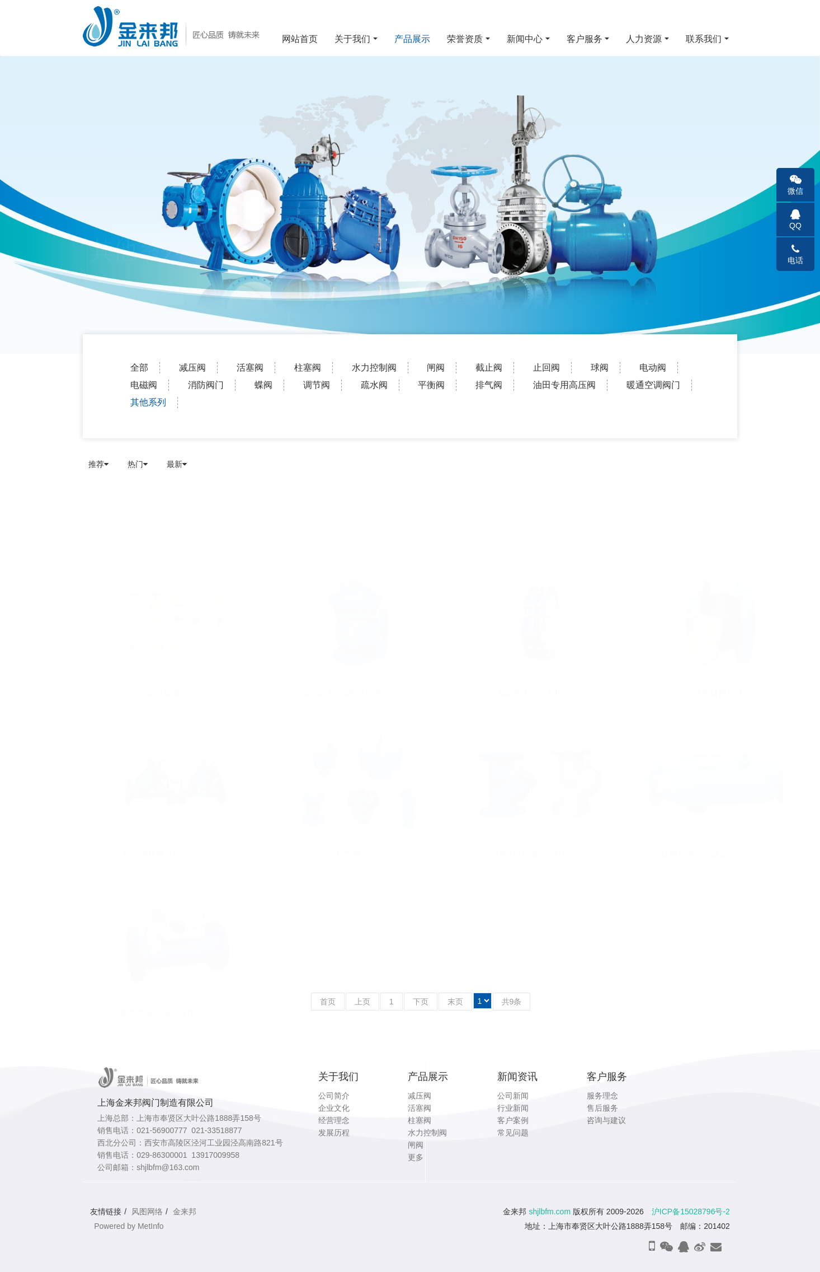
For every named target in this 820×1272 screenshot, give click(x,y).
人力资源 (644, 39)
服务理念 (602, 1095)
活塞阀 (250, 367)
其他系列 (148, 402)
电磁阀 (143, 385)
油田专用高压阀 (564, 385)
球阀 (600, 367)
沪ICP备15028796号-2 (691, 1211)
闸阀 (436, 367)
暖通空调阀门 (653, 385)
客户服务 (584, 39)
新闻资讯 (517, 1076)
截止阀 (488, 367)
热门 (138, 464)
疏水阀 (374, 385)
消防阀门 (206, 385)
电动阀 (652, 367)
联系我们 (704, 39)
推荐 (98, 464)
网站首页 (300, 39)
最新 (177, 464)
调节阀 (316, 385)
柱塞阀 (307, 367)
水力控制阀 (374, 367)
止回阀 (546, 367)
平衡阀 (431, 385)
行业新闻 (513, 1107)
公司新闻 (513, 1095)
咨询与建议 (606, 1120)
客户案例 (513, 1120)
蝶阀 (263, 385)
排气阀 (488, 385)
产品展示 (412, 39)
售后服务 (602, 1107)
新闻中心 (525, 39)
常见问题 (513, 1132)
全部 (139, 367)
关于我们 (352, 39)
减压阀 (192, 367)
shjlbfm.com (550, 1211)
